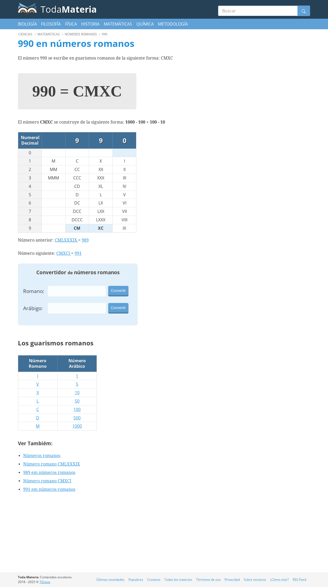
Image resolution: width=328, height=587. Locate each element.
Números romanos (41, 455)
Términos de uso (208, 579)
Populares (135, 579)
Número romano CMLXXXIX (51, 464)
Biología (27, 24)
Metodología (173, 24)
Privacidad (232, 579)
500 (77, 418)
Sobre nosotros (255, 579)
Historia (90, 24)
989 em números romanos (49, 472)
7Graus (44, 582)
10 (77, 392)
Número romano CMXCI (47, 480)
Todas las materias (178, 579)
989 (85, 240)
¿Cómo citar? (279, 579)
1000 (77, 426)
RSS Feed (299, 579)
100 (77, 409)
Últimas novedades (110, 579)
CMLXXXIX (66, 240)
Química (145, 24)
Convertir (118, 290)
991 (78, 253)
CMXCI (63, 253)
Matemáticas (118, 24)
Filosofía (51, 24)
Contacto (153, 579)
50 (77, 401)
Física (71, 24)
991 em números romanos (49, 489)
